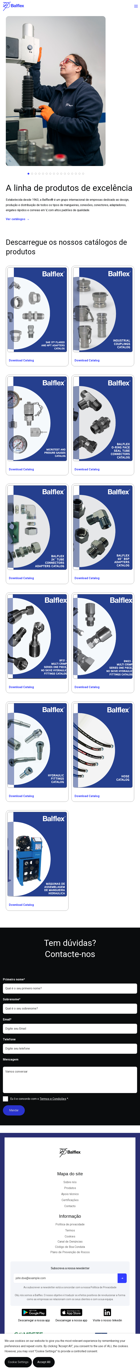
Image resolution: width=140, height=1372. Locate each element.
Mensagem (10, 1059)
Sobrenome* (11, 999)
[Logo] (13, 6)
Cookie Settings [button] (18, 1362)
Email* (7, 1019)
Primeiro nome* (14, 979)
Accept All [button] (43, 1362)
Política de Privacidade (103, 1287)
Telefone (9, 1039)
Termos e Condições (53, 1099)
